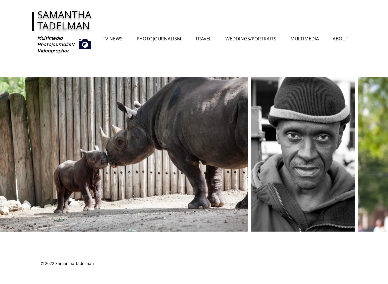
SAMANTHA (64, 14)
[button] (116, 36)
